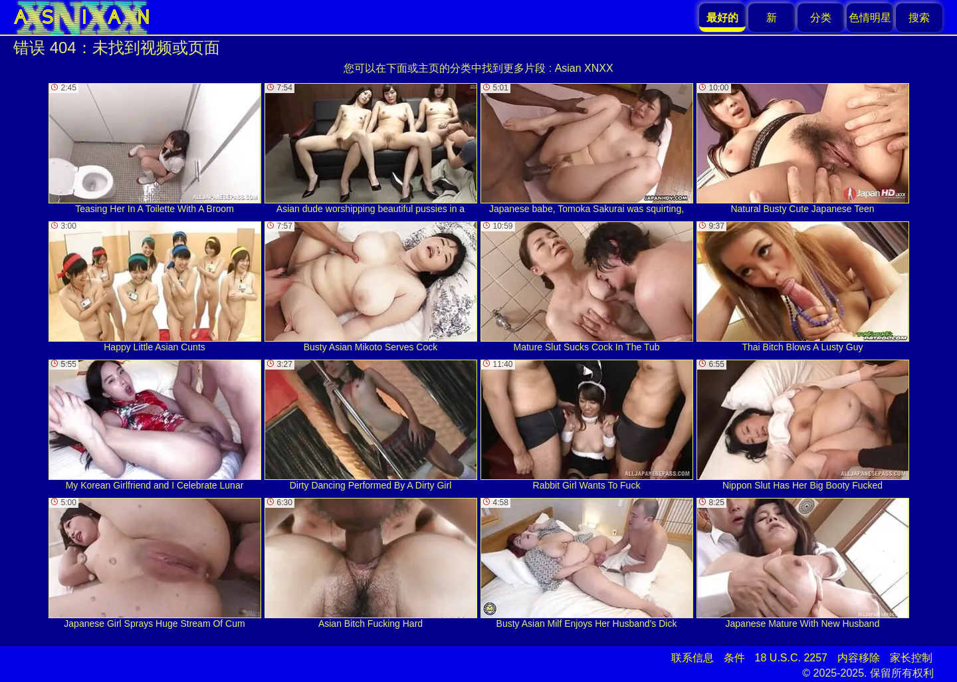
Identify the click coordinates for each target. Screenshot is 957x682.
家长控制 (911, 657)
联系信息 (692, 657)
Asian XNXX (584, 68)
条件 (734, 657)
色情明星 (870, 17)
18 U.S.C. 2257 (791, 657)
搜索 (919, 17)
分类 (820, 17)
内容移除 (858, 657)
